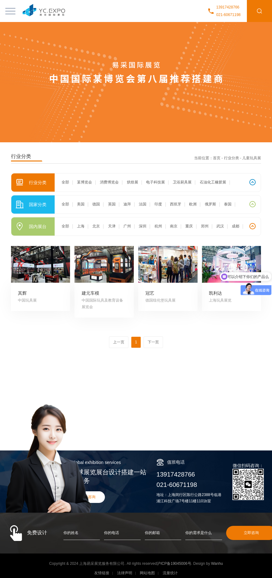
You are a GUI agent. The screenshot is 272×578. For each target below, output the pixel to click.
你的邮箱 (152, 533)
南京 (173, 226)
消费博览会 (109, 182)
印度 (158, 204)
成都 (235, 226)
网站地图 (147, 573)
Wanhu (217, 563)
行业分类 (231, 158)
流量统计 (170, 573)
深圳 (142, 226)
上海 (80, 226)
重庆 (189, 226)
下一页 (153, 342)
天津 (112, 226)
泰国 (227, 204)
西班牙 (175, 204)
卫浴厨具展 (182, 182)
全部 (65, 182)
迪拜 (127, 204)
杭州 (158, 226)
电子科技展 (155, 182)
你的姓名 (71, 533)
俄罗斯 (210, 204)
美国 (80, 204)
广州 (127, 226)
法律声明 (124, 573)
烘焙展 (132, 182)
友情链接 (101, 573)
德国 (96, 204)
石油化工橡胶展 (213, 182)
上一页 (118, 342)
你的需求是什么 (198, 533)
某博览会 (84, 182)
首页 (216, 158)
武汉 (220, 226)
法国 (142, 204)
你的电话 (111, 533)
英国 (112, 204)
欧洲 (193, 204)
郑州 (205, 226)
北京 (96, 226)
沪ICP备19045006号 (174, 563)
